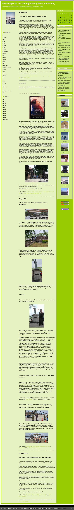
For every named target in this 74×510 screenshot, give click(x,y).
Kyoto (65, 175)
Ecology (4, 53)
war (40, 193)
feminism (29, 193)
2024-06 (4, 113)
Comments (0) (22, 447)
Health (3, 61)
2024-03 (4, 115)
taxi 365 (61, 72)
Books (3, 41)
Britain (3, 43)
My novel (4, 75)
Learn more (63, 508)
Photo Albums (61, 95)
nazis (20, 496)
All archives (5, 119)
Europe (64, 152)
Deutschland (5, 51)
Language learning (6, 67)
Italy (3, 63)
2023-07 (4, 117)
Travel (3, 89)
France (4, 57)
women (32, 193)
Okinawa (65, 163)
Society (4, 83)
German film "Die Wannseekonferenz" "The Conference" (35, 457)
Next (27, 501)
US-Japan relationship (7, 91)
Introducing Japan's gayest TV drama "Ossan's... (63, 74)
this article (29, 399)
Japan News (5, 65)
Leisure (4, 69)
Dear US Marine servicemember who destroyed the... (65, 39)
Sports (3, 85)
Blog (3, 39)
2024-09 (4, 109)
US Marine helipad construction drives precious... (64, 84)
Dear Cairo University (64, 56)
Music (3, 73)
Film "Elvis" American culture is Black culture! (32, 16)
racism (25, 77)
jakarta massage (63, 82)
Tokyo (64, 197)
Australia (4, 37)
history (28, 77)
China (3, 47)
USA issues (5, 92)
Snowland (65, 141)
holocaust (37, 193)
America (65, 186)
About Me (10, 28)
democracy (37, 447)
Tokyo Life (4, 87)
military (30, 447)
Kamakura (64, 119)
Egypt (65, 130)
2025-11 (4, 99)
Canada (4, 45)
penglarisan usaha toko (64, 77)
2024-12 (4, 107)
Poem (3, 77)
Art (3, 35)
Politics (4, 79)
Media (3, 71)
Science (4, 81)
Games (4, 59)
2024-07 (4, 111)
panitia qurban (62, 87)
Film (3, 55)
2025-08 (4, 103)
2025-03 (4, 105)
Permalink (46, 76)
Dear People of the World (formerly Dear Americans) (28, 3)
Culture (4, 49)
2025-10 (4, 101)
